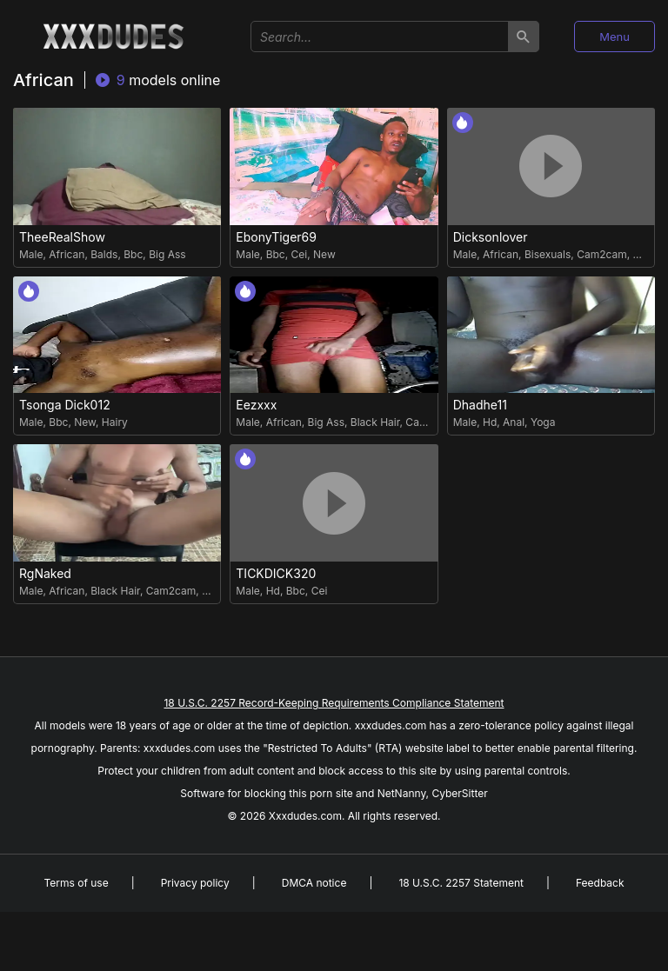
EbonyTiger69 (276, 237)
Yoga (543, 422)
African (66, 254)
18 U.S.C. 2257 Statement (461, 882)
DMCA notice (314, 882)
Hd (490, 422)
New (324, 254)
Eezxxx (256, 405)
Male (31, 254)
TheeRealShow (62, 237)
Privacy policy (195, 882)
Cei (299, 254)
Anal (513, 422)
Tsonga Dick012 (64, 405)
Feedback (600, 882)
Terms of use (75, 882)
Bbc (133, 254)
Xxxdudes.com (305, 815)
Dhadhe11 (480, 405)
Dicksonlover (490, 237)
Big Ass (167, 254)
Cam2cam (602, 254)
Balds (103, 254)
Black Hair (375, 422)
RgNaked (45, 574)
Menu (614, 36)
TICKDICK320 (276, 574)
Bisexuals (547, 254)
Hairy (115, 422)
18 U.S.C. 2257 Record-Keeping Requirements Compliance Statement (334, 702)
